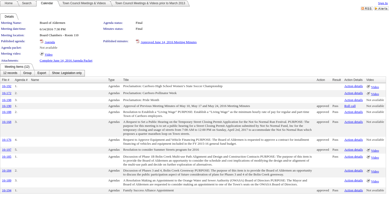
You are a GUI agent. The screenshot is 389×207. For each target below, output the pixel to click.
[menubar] (42, 73)
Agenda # (21, 80)
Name (35, 80)
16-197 (6, 149)
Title (126, 80)
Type (111, 80)
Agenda (50, 42)
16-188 (6, 112)
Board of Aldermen (52, 23)
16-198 (6, 100)
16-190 (6, 106)
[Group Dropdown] (27, 73)
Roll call (350, 106)
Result (336, 80)
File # (5, 80)
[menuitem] (10, 73)
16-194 (6, 190)
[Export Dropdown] (41, 73)
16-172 (6, 93)
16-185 (6, 156)
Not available (48, 47)
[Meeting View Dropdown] (67, 73)
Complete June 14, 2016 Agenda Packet (66, 60)
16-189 (6, 180)
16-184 (6, 170)
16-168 (6, 122)
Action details (353, 86)
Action (321, 80)
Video (49, 54)
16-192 (6, 86)
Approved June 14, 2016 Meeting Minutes (169, 42)
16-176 (6, 139)
